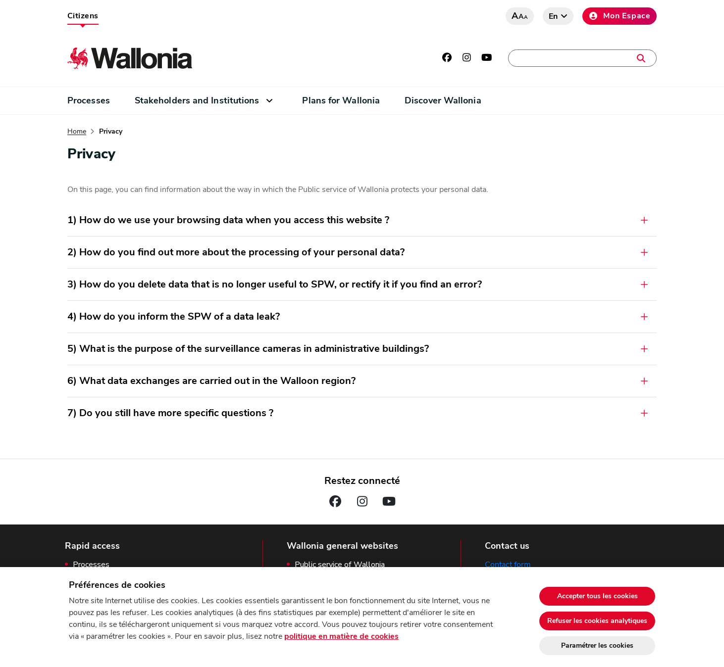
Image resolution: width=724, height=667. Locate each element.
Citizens (83, 15)
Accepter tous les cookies (597, 596)
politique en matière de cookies (341, 636)
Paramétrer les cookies (597, 645)
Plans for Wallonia (341, 100)
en (554, 16)
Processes (88, 100)
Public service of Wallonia (340, 565)
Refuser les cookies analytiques (597, 620)
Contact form (508, 564)
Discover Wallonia (443, 100)
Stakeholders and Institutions (197, 100)
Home (76, 131)
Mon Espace (619, 15)
